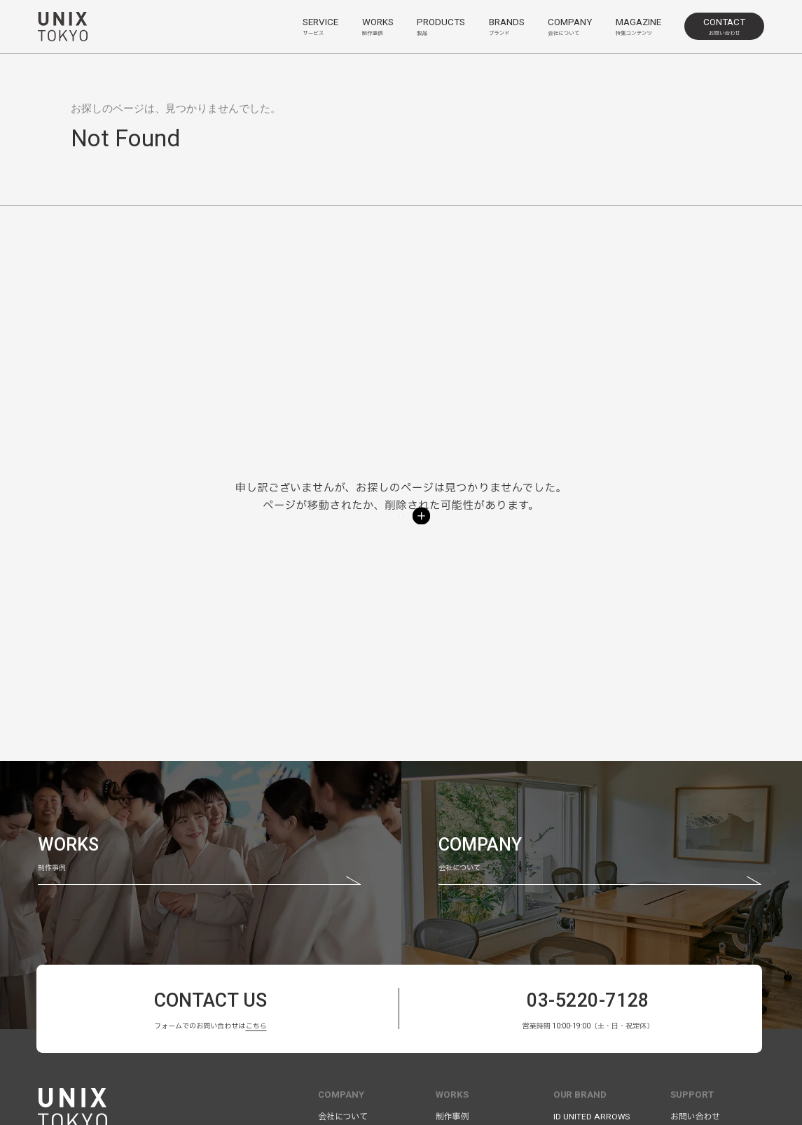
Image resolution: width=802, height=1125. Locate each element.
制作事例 (452, 1116)
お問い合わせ (695, 1116)
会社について (343, 1116)
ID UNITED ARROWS (591, 1116)
